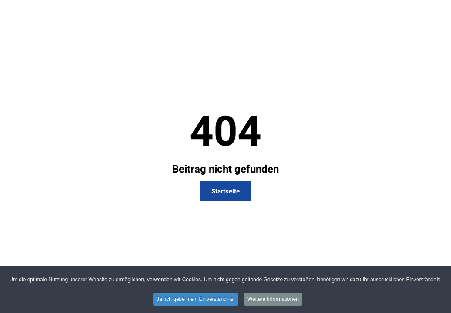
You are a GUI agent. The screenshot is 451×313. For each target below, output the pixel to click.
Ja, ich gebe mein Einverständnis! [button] (195, 300)
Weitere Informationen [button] (273, 300)
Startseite (225, 191)
